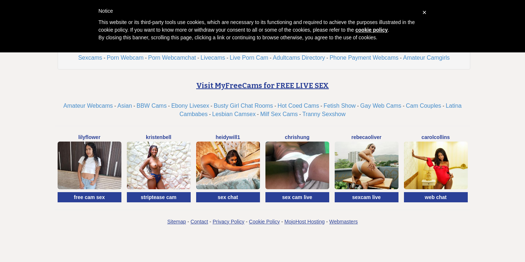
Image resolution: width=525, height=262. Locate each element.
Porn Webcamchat (172, 58)
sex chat (228, 197)
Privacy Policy (228, 222)
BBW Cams (152, 106)
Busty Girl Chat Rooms (243, 106)
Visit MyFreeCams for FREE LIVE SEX (262, 85)
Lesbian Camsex (234, 114)
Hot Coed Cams (298, 106)
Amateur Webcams (88, 106)
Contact (199, 222)
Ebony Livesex (190, 106)
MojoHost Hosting (304, 222)
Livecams (213, 58)
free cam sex (89, 197)
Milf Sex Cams (279, 114)
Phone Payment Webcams (364, 58)
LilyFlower (89, 137)
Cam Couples (423, 106)
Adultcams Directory (299, 58)
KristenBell (158, 137)
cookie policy (371, 30)
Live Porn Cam (249, 58)
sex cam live (297, 197)
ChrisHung (297, 137)
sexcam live (366, 197)
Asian (124, 106)
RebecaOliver (366, 137)
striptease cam (158, 197)
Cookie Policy (264, 222)
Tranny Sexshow (324, 114)
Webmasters (343, 222)
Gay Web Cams (380, 106)
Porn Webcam (125, 58)
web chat (436, 197)
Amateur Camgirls (426, 58)
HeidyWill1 (228, 137)
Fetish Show (340, 106)
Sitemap (176, 222)
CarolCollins (435, 137)
